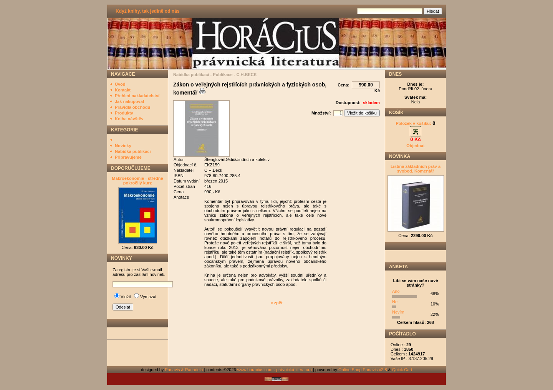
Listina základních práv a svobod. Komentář (415, 168)
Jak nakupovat (129, 101)
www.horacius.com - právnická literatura (274, 369)
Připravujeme (128, 157)
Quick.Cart (402, 369)
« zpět (276, 302)
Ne (394, 301)
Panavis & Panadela (184, 369)
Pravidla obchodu (132, 107)
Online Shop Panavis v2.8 (362, 369)
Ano (396, 291)
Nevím (398, 312)
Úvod (120, 84)
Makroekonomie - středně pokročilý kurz (137, 180)
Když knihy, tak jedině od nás (147, 11)
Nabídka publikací (133, 151)
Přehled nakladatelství (137, 95)
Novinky (123, 145)
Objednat (415, 145)
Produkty (124, 113)
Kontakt (123, 90)
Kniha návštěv (129, 118)
